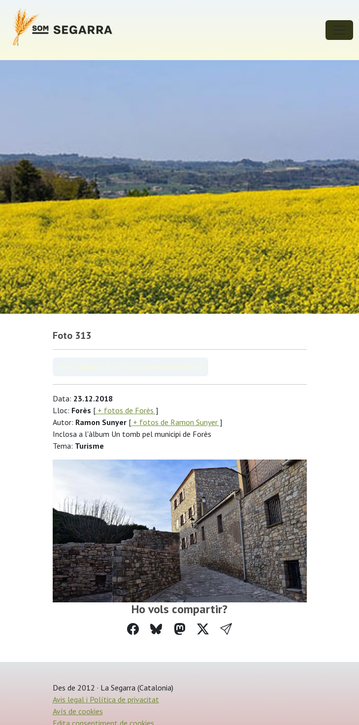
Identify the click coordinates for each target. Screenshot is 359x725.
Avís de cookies (78, 711)
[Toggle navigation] (339, 30)
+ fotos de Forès (126, 410)
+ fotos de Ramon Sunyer (175, 422)
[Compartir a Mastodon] (180, 629)
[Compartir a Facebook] (133, 629)
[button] (226, 629)
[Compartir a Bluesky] (156, 629)
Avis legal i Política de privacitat (106, 699)
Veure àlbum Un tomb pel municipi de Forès (130, 367)
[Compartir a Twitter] (203, 629)
